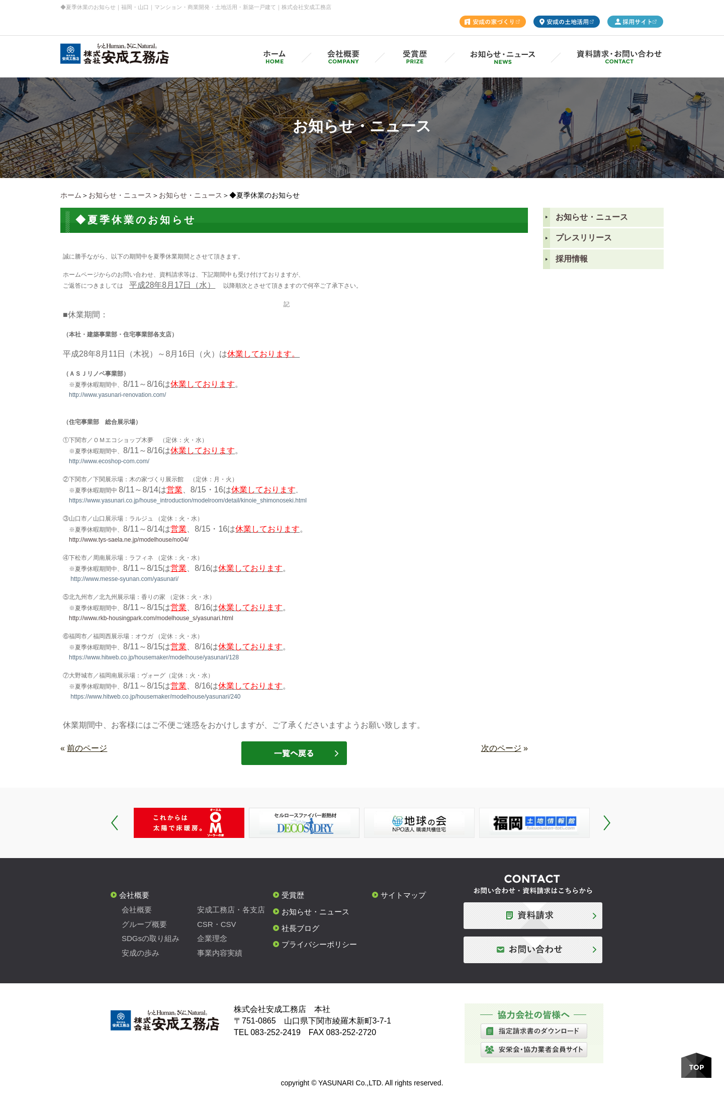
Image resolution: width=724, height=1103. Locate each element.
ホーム (70, 195)
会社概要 (134, 895)
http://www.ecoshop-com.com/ (109, 461)
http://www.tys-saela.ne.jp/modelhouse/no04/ (129, 539)
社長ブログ (300, 928)
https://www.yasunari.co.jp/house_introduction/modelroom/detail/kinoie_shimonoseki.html (188, 500)
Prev (114, 823)
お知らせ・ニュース (120, 195)
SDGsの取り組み (150, 938)
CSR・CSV (216, 924)
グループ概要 (144, 924)
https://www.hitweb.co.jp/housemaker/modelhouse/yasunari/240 (155, 696)
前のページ (87, 748)
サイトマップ (403, 895)
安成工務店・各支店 (231, 909)
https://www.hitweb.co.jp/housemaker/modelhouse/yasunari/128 (154, 657)
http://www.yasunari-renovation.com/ (117, 394)
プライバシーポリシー (319, 944)
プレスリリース (584, 237)
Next (606, 823)
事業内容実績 (219, 953)
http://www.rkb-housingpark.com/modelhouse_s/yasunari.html (151, 618)
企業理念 (212, 938)
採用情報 (572, 258)
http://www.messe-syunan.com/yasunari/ (124, 578)
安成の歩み (140, 953)
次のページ (501, 748)
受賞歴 (293, 895)
